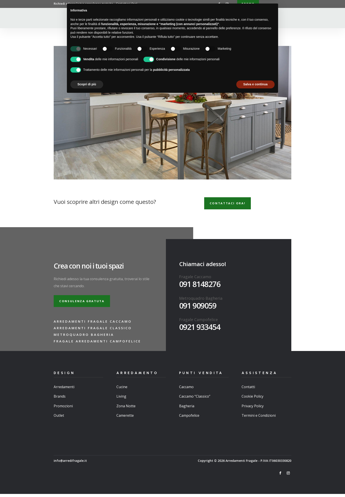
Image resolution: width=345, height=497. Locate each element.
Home (124, 18)
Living (121, 399)
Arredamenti (165, 18)
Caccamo (186, 389)
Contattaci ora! (230, 204)
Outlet (59, 418)
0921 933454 (199, 328)
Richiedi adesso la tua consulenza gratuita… (95, 3)
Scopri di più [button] (86, 485)
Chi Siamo (142, 18)
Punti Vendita (193, 18)
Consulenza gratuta (84, 303)
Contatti (238, 18)
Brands (60, 399)
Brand (219, 18)
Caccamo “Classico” (194, 399)
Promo (248, 4)
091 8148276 (199, 286)
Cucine (121, 389)
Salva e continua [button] (255, 485)
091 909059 (197, 307)
